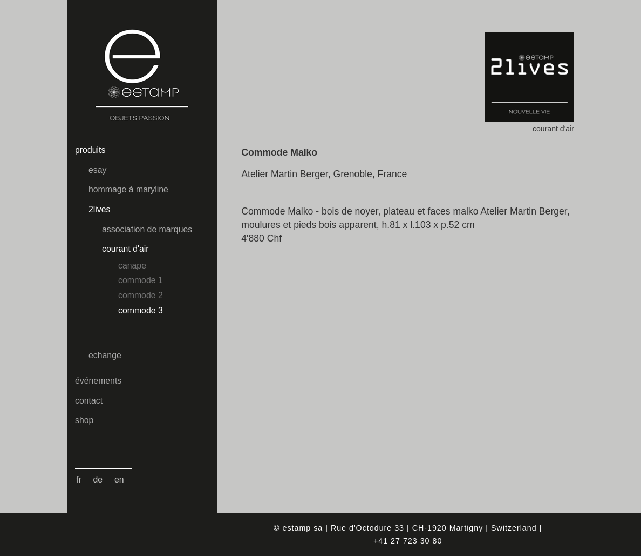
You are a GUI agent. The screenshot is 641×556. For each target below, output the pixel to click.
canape (132, 265)
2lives (99, 209)
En (119, 479)
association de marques (147, 229)
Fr (78, 479)
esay (97, 170)
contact (89, 400)
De (98, 479)
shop (84, 420)
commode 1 (140, 280)
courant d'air (125, 248)
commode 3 (140, 310)
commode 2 (140, 295)
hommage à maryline (128, 189)
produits (90, 150)
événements (98, 380)
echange (104, 355)
